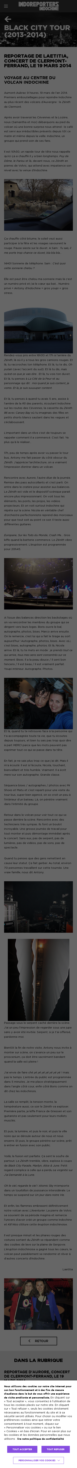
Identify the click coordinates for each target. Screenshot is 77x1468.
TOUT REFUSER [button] (55, 1449)
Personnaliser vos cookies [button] (36, 1460)
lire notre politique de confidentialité (40, 1438)
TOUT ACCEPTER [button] (22, 1449)
